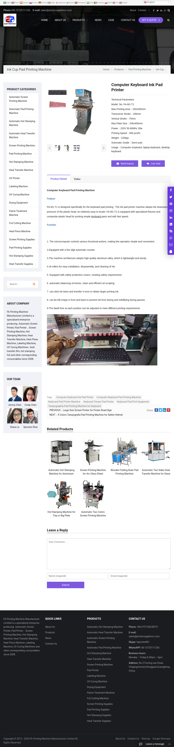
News (48, 638)
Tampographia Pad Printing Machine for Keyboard (74, 406)
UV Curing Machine (19, 194)
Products (50, 632)
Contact (142, 10)
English (149, 2)
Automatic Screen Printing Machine (18, 99)
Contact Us (51, 643)
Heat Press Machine (19, 231)
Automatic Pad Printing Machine (21, 111)
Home (44, 20)
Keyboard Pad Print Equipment (133, 401)
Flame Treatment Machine (18, 213)
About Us (50, 626)
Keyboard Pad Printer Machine (64, 401)
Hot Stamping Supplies (21, 255)
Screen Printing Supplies (22, 239)
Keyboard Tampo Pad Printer (98, 401)
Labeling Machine (18, 186)
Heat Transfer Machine (21, 170)
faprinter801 (143, 642)
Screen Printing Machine (22, 145)
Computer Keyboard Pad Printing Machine (119, 397)
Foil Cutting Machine (20, 223)
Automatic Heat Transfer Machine (22, 135)
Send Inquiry (125, 163)
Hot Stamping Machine (21, 161)
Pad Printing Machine (20, 153)
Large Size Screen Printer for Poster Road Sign (87, 410)
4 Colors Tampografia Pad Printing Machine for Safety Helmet (90, 414)
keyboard (96, 216)
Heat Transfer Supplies (21, 264)
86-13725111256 (150, 647)
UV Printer (14, 178)
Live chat (153, 163)
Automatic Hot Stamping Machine (22, 123)
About (133, 10)
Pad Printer (93, 670)
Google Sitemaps (161, 738)
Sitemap (145, 738)
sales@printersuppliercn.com (56, 10)
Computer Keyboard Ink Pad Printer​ (74, 397)
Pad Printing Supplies (20, 247)
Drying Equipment (18, 202)
